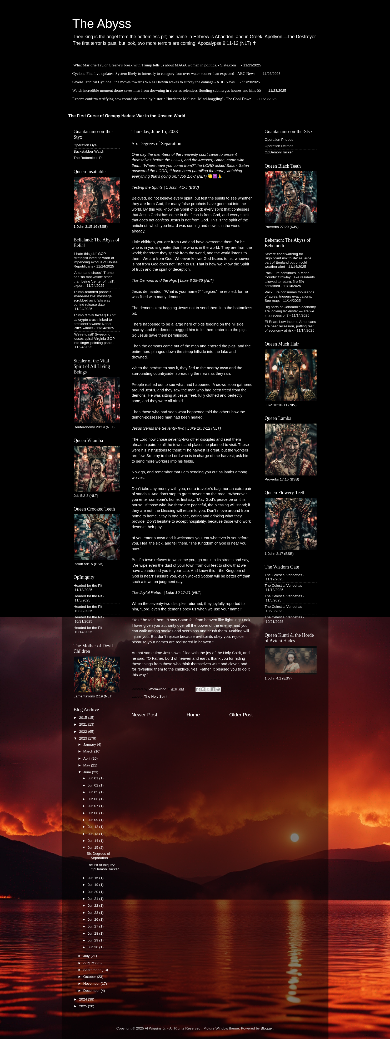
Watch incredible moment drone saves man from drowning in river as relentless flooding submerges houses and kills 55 (166, 90)
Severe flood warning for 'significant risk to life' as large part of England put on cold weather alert (288, 260)
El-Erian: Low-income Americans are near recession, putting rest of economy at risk (290, 326)
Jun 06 (93, 799)
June (87, 772)
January (90, 744)
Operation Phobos (279, 140)
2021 (83, 724)
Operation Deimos (279, 146)
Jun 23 (93, 913)
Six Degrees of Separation (98, 856)
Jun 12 (93, 827)
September (92, 970)
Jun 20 (93, 892)
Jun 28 (93, 933)
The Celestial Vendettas (283, 575)
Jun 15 (93, 847)
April (87, 758)
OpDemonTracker (279, 152)
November (92, 983)
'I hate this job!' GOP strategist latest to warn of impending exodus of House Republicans (96, 260)
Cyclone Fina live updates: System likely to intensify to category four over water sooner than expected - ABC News (164, 73)
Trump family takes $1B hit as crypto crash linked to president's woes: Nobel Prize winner (95, 321)
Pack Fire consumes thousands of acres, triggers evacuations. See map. (289, 296)
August (89, 963)
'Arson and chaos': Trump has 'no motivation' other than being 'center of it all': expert (94, 279)
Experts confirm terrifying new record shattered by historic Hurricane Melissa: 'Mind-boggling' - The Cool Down (162, 99)
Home (193, 714)
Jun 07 (93, 806)
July (87, 956)
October (90, 977)
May (87, 765)
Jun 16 (93, 878)
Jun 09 (93, 820)
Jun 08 (93, 813)
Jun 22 (93, 905)
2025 (83, 1006)
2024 (83, 999)
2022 (83, 732)
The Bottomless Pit (88, 158)
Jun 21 (93, 899)
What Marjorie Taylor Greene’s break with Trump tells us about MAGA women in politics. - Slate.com (154, 65)
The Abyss (101, 24)
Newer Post (144, 714)
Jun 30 (93, 947)
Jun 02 (93, 785)
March (88, 751)
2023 (83, 738)
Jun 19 (93, 885)
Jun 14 (93, 841)
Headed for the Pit (88, 586)
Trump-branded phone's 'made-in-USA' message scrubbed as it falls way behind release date (93, 298)
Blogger (267, 1028)
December (92, 991)
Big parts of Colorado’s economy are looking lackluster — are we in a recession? (290, 311)
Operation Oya (85, 145)
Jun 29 (93, 940)
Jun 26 (93, 919)
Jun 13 (93, 834)
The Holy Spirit (156, 696)
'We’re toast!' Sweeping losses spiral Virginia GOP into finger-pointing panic (94, 338)
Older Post (241, 714)
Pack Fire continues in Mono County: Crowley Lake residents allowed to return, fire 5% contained (290, 279)
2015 (83, 718)
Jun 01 (93, 778)
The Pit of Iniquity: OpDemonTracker (103, 867)
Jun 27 (93, 926)
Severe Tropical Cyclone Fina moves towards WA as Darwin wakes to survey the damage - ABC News (153, 82)
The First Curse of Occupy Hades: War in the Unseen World (127, 116)
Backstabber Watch (89, 151)
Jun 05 (93, 792)
